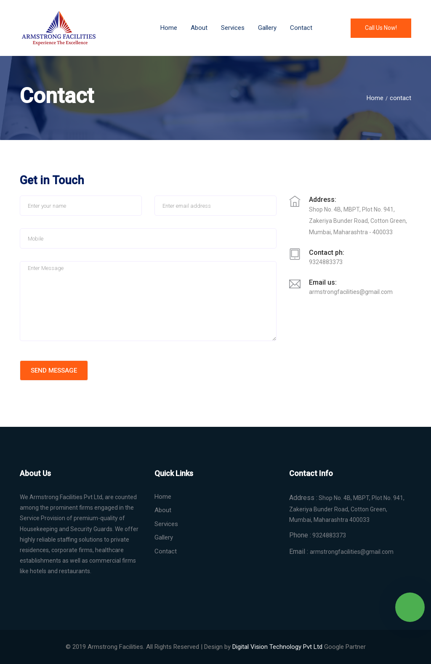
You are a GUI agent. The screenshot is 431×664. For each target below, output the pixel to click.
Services (166, 524)
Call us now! (381, 27)
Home (168, 28)
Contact (301, 28)
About (199, 28)
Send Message (54, 370)
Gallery (267, 28)
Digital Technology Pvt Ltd (277, 647)
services (233, 28)
